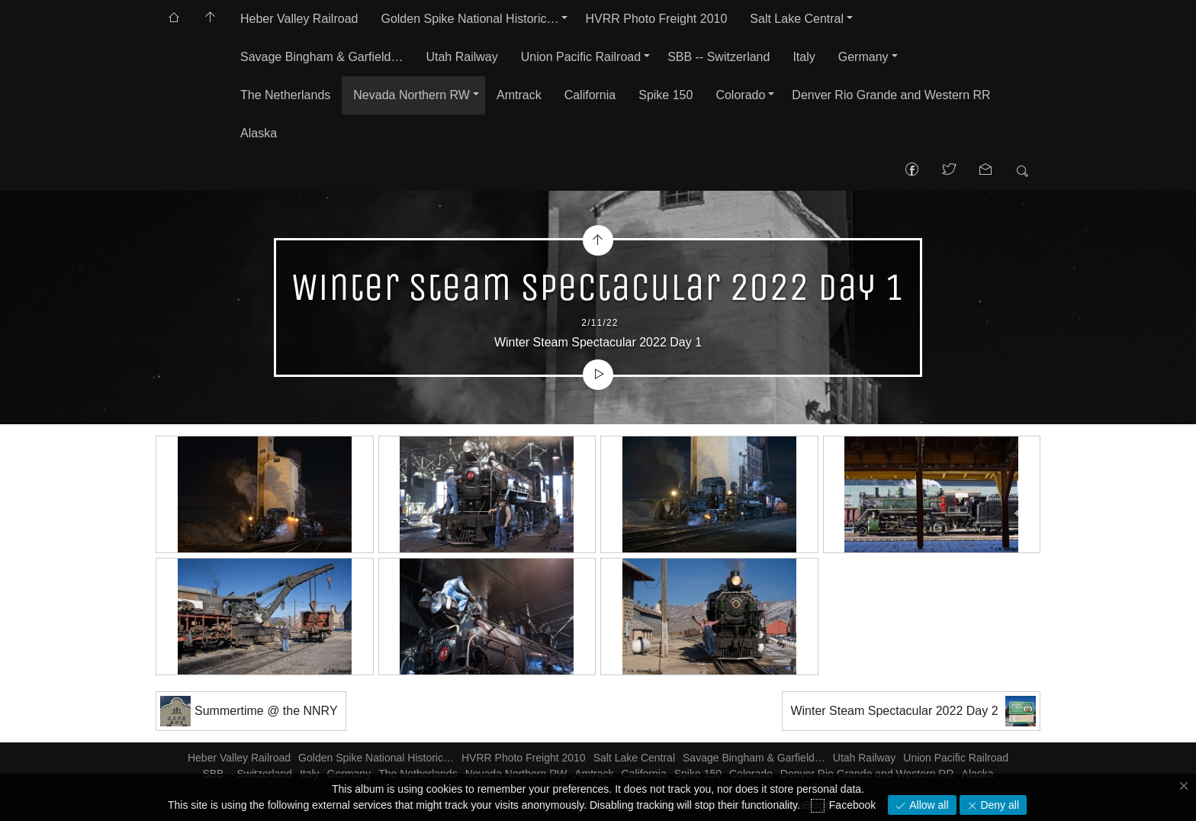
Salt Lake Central (797, 18)
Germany (863, 56)
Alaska (258, 133)
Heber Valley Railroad (299, 18)
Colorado (740, 95)
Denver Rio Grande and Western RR (891, 95)
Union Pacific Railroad (581, 56)
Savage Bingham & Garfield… (321, 56)
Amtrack (519, 95)
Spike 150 (665, 95)
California (590, 95)
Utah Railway (461, 56)
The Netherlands (285, 95)
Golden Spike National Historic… (469, 18)
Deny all (998, 805)
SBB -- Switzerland (718, 56)
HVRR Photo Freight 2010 (656, 18)
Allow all (927, 805)
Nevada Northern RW (411, 95)
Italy (804, 56)
